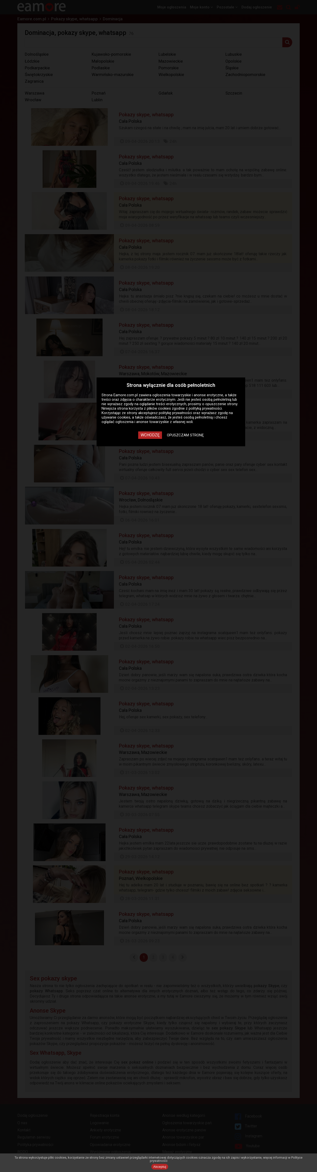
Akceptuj (159, 1167)
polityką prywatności (205, 408)
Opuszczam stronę (185, 435)
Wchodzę (150, 435)
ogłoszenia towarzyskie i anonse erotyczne (187, 395)
